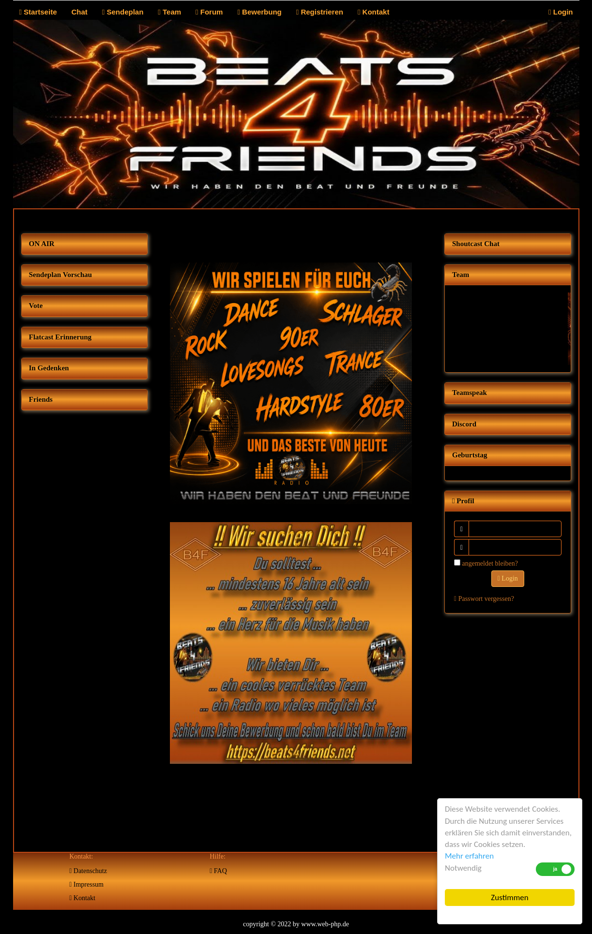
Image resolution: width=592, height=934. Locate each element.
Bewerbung (259, 12)
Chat (79, 12)
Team (169, 12)
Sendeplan (123, 12)
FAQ (218, 871)
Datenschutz (88, 871)
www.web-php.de (325, 924)
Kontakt (373, 12)
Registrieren (319, 12)
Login (560, 12)
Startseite (38, 12)
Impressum (86, 884)
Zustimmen (509, 897)
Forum (209, 12)
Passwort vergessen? (484, 598)
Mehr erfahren (469, 856)
